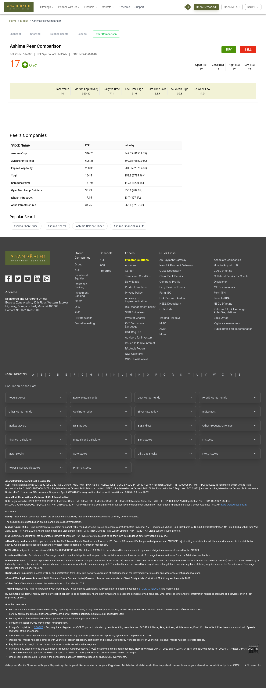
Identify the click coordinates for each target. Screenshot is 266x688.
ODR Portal (166, 309)
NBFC (78, 301)
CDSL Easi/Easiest (136, 359)
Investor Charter (135, 317)
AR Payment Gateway (172, 259)
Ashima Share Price (26, 226)
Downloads (132, 281)
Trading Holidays (169, 317)
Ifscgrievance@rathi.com (130, 504)
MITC (162, 323)
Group (78, 264)
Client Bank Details (171, 276)
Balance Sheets (59, 33)
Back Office (221, 317)
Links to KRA (222, 298)
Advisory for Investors (139, 337)
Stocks (24, 20)
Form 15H (220, 292)
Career (129, 270)
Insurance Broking (81, 285)
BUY (229, 49)
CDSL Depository (170, 270)
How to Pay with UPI (226, 265)
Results (82, 33)
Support (139, 7)
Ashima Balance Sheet (90, 226)
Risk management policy (140, 306)
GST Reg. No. (133, 332)
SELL (248, 49)
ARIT (78, 269)
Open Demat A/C (205, 7)
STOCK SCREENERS (150, 588)
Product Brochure (136, 287)
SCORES (38, 627)
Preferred (105, 270)
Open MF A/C (232, 7)
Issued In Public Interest (140, 343)
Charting (35, 33)
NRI (101, 259)
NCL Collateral (134, 353)
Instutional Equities (81, 277)
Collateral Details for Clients (231, 276)
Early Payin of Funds (172, 287)
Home (12, 20)
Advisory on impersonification (136, 299)
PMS (78, 312)
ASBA (162, 328)
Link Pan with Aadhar (172, 298)
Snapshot (15, 33)
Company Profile (169, 281)
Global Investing (85, 323)
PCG (102, 265)
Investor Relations (137, 259)
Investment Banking (81, 294)
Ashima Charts (57, 226)
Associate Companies (227, 259)
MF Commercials (224, 287)
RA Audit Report (135, 348)
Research (124, 7)
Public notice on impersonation (233, 328)
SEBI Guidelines (135, 312)
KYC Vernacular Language (135, 325)
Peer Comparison (106, 34)
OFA (77, 306)
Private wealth (83, 317)
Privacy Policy (134, 292)
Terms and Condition (138, 276)
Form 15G (165, 292)
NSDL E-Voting (223, 303)
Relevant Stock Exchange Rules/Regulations (230, 310)
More (162, 334)
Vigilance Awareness (227, 323)
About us (130, 265)
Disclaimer (220, 281)
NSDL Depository (170, 303)
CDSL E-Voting (223, 270)
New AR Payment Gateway (176, 265)
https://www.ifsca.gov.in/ (234, 504)
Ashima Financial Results (129, 226)
